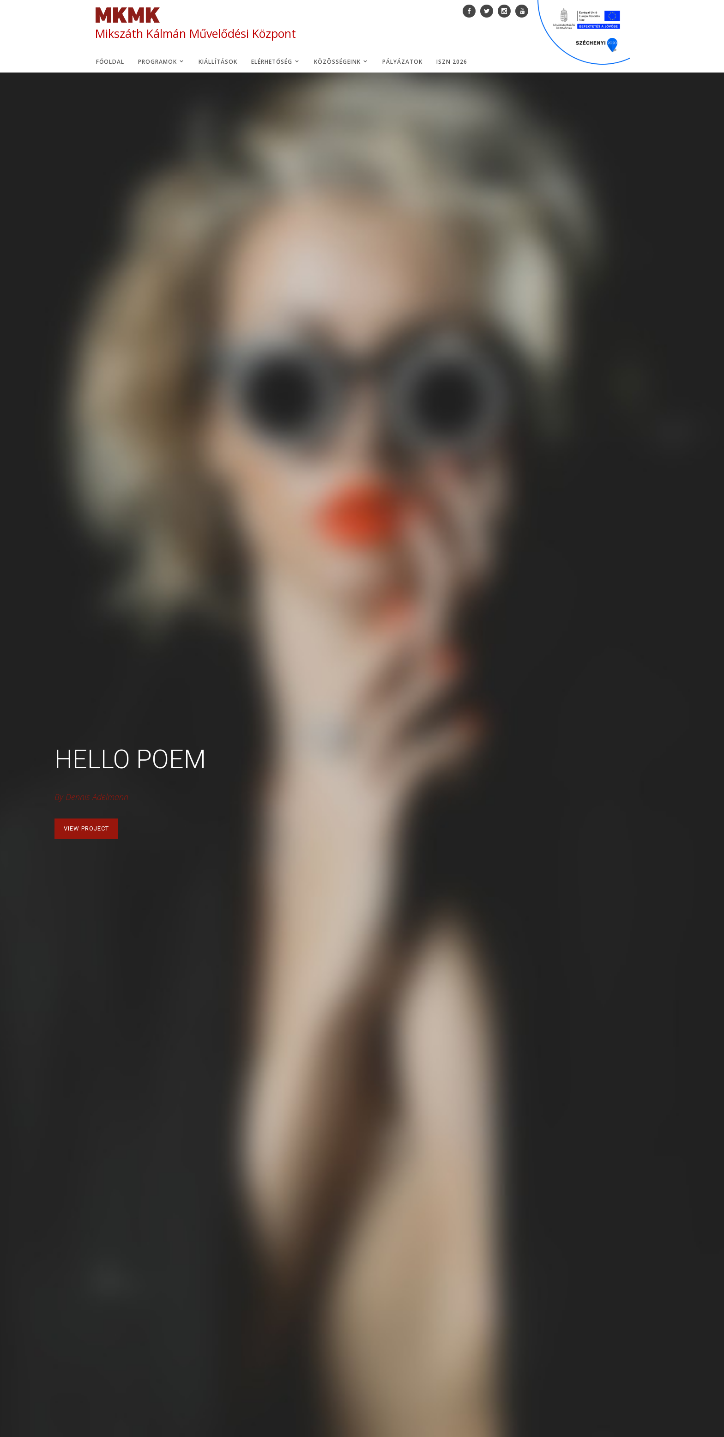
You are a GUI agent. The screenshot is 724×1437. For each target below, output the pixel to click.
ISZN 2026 (451, 62)
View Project (86, 828)
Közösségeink (341, 62)
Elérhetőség (275, 62)
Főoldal (110, 62)
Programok (161, 62)
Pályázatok (402, 62)
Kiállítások (218, 62)
